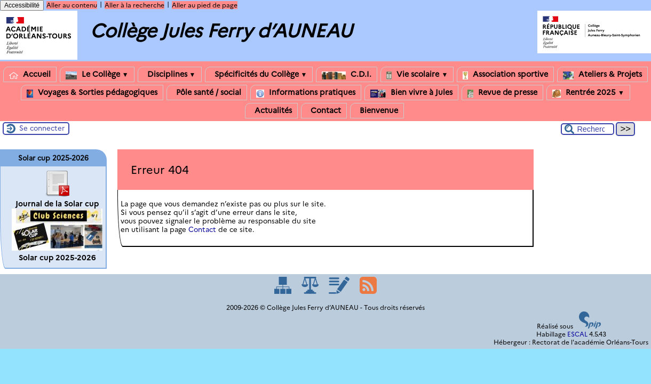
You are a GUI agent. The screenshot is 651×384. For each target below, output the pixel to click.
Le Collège (97, 74)
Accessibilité (21, 5)
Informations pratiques (305, 92)
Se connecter (42, 128)
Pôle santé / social (206, 92)
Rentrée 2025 (588, 92)
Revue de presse (502, 92)
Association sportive (505, 74)
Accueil (30, 74)
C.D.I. (346, 74)
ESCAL (577, 334)
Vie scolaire (417, 74)
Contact (324, 111)
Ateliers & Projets (602, 74)
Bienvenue (377, 111)
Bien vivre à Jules (411, 92)
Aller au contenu (71, 5)
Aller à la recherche (134, 5)
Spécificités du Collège (259, 74)
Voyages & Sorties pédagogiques (92, 92)
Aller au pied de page (204, 5)
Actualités (271, 111)
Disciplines (170, 74)
